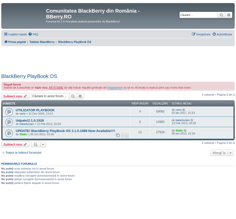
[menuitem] (33, 34)
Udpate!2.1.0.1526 (30, 120)
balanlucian (26, 123)
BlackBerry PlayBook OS (29, 76)
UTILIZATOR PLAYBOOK (35, 110)
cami (22, 113)
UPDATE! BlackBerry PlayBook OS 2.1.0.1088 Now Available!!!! (65, 131)
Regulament (115, 87)
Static (23, 134)
